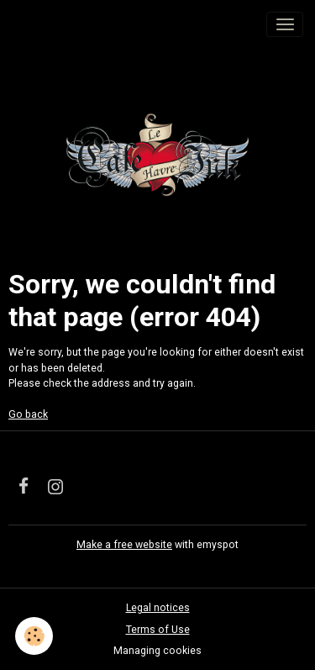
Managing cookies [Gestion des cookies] (157, 651)
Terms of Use (158, 630)
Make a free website (124, 545)
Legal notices (158, 608)
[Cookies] (34, 636)
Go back (28, 414)
